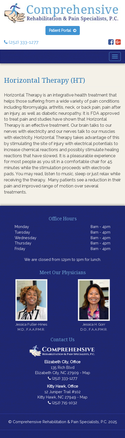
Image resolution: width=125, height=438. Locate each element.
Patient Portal (62, 30)
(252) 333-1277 (21, 42)
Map (86, 372)
